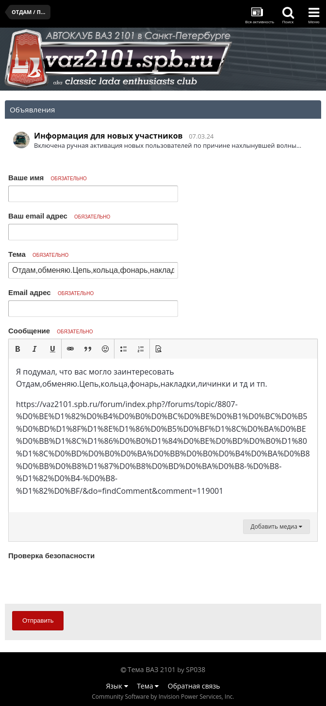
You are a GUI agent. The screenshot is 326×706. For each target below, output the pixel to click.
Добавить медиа (276, 526)
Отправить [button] (37, 620)
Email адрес (51, 292)
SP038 (195, 669)
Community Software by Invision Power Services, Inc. (163, 696)
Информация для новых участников (108, 135)
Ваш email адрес (59, 216)
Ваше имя (47, 177)
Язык (117, 685)
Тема (38, 254)
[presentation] (82, 581)
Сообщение (50, 331)
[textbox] (163, 436)
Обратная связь (194, 685)
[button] (17, 349)
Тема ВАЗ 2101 (152, 669)
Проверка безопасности (51, 555)
